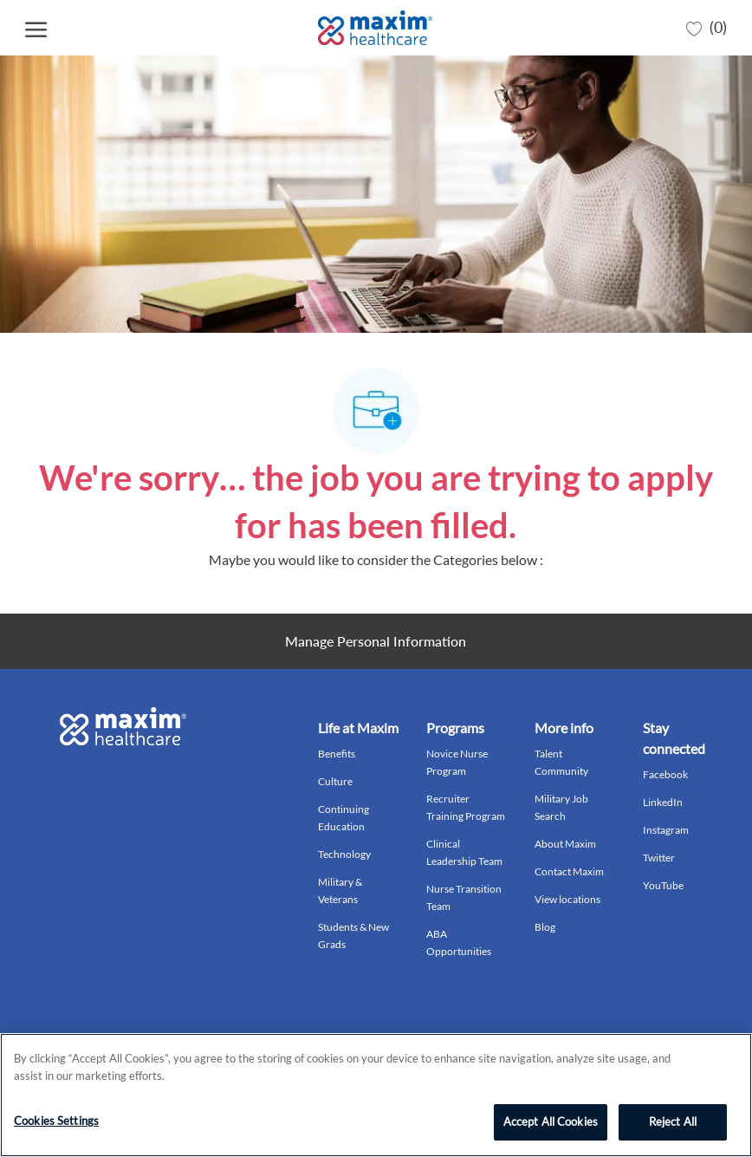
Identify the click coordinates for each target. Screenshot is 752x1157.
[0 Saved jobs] (706, 27)
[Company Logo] (375, 27)
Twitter (659, 857)
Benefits (336, 753)
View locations (567, 899)
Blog (545, 926)
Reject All (673, 1121)
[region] (376, 1095)
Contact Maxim (569, 871)
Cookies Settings (56, 1121)
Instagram (666, 829)
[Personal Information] (375, 641)
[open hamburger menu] (36, 28)
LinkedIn (663, 802)
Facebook (665, 774)
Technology (344, 854)
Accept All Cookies (550, 1121)
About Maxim (565, 843)
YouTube (663, 885)
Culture (335, 781)
